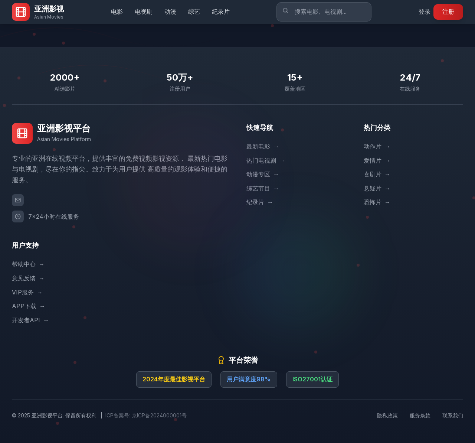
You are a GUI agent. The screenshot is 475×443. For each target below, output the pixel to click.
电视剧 (144, 11)
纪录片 (221, 11)
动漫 (170, 11)
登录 (424, 11)
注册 (448, 11)
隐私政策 (387, 415)
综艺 (194, 11)
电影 (117, 11)
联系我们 (452, 415)
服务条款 (420, 415)
